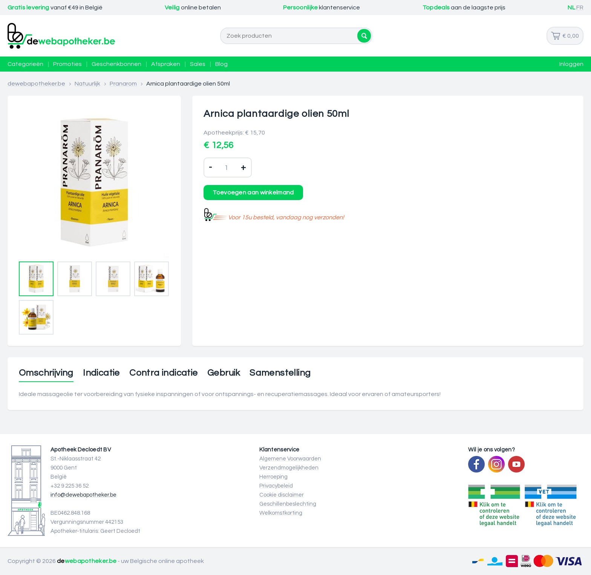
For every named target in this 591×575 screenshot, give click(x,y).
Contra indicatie (163, 373)
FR (579, 8)
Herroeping (273, 477)
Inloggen (571, 64)
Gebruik (223, 373)
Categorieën (25, 64)
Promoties (67, 64)
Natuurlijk (87, 84)
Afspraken (165, 64)
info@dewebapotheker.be (83, 495)
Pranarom (123, 84)
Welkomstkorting (280, 513)
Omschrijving (46, 373)
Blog (221, 64)
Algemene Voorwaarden (290, 459)
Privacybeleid (276, 486)
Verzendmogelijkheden (288, 468)
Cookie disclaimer (281, 495)
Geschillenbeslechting (287, 504)
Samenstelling (280, 373)
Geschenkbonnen (116, 64)
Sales (197, 64)
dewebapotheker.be (36, 84)
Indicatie (101, 373)
